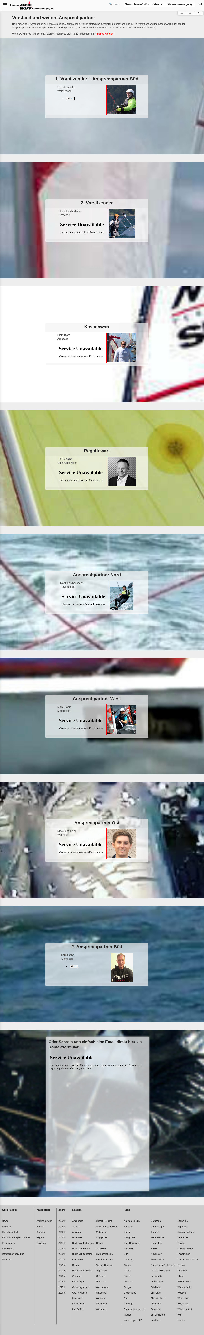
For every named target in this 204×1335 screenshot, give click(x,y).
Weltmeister (184, 1298)
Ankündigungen (44, 1221)
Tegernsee (101, 1270)
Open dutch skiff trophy (163, 1265)
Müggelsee (101, 1237)
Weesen (182, 1292)
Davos (75, 1265)
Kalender (6, 1226)
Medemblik (156, 1243)
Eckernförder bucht (82, 1270)
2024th (61, 1281)
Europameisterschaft (134, 1309)
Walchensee (102, 1287)
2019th (61, 1254)
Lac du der (78, 1309)
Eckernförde (130, 1292)
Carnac (127, 1265)
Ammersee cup (132, 1221)
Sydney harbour (104, 1265)
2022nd (62, 1270)
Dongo (127, 1287)
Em (125, 1298)
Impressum (7, 1248)
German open (158, 1226)
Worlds (181, 1320)
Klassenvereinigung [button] (179, 4)
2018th (61, 1248)
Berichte (40, 1232)
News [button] (128, 4)
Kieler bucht (78, 1303)
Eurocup (128, 1303)
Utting (181, 1276)
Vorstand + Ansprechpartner (16, 1237)
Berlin (127, 1232)
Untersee (100, 1276)
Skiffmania (156, 1303)
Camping (128, 1259)
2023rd (62, 1276)
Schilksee (155, 1287)
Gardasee (77, 1276)
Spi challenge (158, 1315)
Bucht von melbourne (83, 1243)
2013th (61, 1221)
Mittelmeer (101, 1232)
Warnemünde (184, 1287)
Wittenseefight (185, 1309)
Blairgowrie (129, 1237)
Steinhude (183, 1221)
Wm (180, 1315)
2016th (61, 1237)
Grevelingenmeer (81, 1287)
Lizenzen (6, 1259)
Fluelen (127, 1315)
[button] (200, 4)
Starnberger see (104, 1254)
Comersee (77, 1259)
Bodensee (77, 1237)
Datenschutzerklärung (13, 1254)
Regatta (40, 1237)
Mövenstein (156, 1254)
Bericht (39, 1226)
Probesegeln (8, 1243)
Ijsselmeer (77, 1298)
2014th (61, 1226)
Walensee (101, 1292)
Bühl (126, 1254)
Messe (154, 1248)
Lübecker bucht (104, 1221)
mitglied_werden (104, 33)
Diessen (128, 1281)
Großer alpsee (79, 1292)
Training (182, 1243)
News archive (157, 1259)
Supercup (182, 1226)
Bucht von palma (81, 1248)
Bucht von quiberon (82, 1254)
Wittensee (101, 1309)
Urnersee (100, 1281)
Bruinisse (128, 1248)
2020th (61, 1259)
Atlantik (76, 1226)
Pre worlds (156, 1276)
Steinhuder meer (104, 1259)
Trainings (41, 1243)
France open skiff (133, 1320)
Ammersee (77, 1221)
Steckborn (156, 1320)
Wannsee (101, 1298)
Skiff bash (156, 1292)
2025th (61, 1287)
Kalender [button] (157, 4)
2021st (61, 1265)
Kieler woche (157, 1237)
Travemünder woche (188, 1259)
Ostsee (99, 1243)
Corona (127, 1270)
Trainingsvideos (185, 1248)
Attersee (76, 1232)
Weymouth (101, 1303)
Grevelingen (78, 1281)
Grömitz (155, 1232)
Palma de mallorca (160, 1270)
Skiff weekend (158, 1298)
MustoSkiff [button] (140, 4)
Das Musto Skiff (10, 1232)
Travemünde (184, 1254)
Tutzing (181, 1265)
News (5, 1221)
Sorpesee (101, 1248)
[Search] (118, 4)
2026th (61, 1292)
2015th (61, 1232)
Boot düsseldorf (132, 1243)
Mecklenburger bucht (106, 1226)
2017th (61, 1243)
